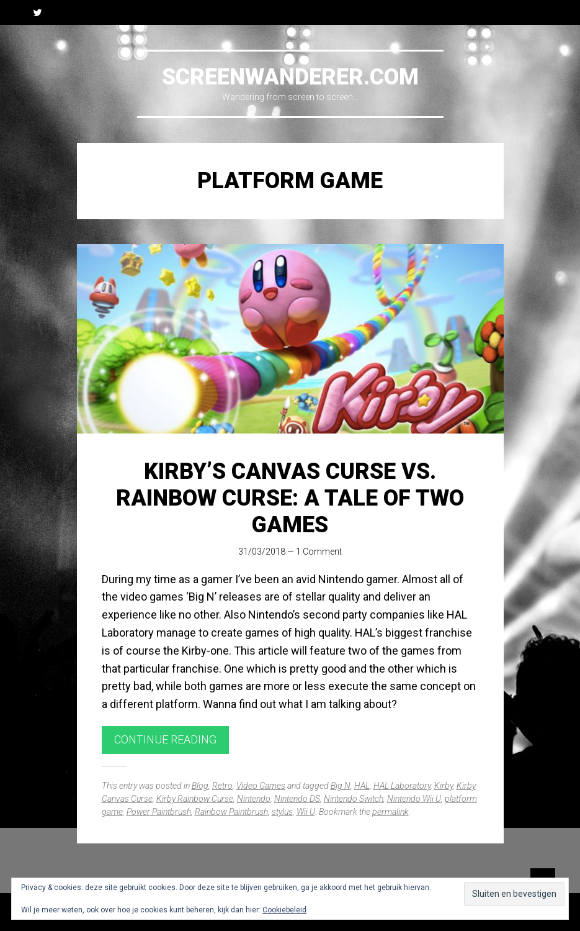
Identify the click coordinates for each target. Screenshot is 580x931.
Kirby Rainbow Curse (194, 799)
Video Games (260, 786)
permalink (390, 812)
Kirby (443, 786)
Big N (340, 786)
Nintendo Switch (353, 799)
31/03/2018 (261, 551)
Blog (200, 786)
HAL (362, 786)
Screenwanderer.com (290, 77)
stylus (282, 812)
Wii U (306, 812)
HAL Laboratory (402, 786)
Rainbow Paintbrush (231, 812)
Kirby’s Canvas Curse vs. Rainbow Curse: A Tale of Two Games (290, 498)
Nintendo (253, 799)
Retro (222, 786)
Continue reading (165, 739)
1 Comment (319, 551)
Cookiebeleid (284, 910)
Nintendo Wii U (414, 799)
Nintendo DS (297, 799)
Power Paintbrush (159, 812)
